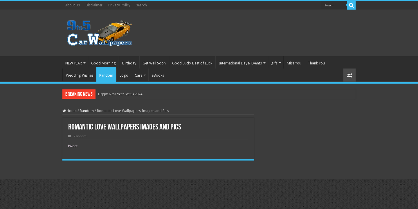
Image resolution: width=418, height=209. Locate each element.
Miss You (294, 63)
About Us (72, 5)
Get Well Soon (154, 63)
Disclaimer (94, 5)
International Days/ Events (240, 63)
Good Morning (103, 63)
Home (69, 111)
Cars (138, 75)
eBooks (158, 75)
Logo (124, 75)
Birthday (129, 63)
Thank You (316, 63)
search (141, 5)
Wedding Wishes (79, 75)
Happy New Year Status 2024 (120, 94)
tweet (73, 146)
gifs (274, 63)
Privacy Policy (119, 5)
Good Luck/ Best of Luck (192, 63)
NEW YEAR (73, 63)
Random (106, 75)
